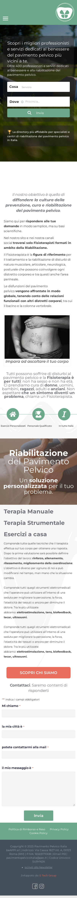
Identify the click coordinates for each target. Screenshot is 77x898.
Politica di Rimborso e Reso (27, 829)
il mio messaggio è (17, 768)
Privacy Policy (59, 829)
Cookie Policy (38, 833)
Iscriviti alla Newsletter (38, 867)
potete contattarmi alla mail (25, 747)
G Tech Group (47, 875)
